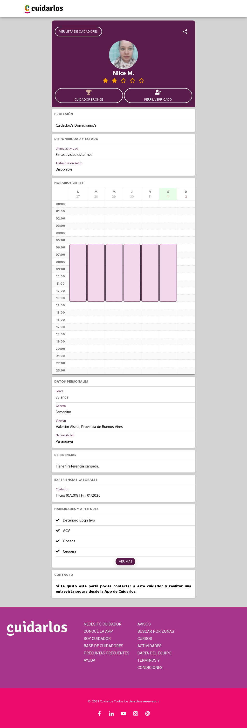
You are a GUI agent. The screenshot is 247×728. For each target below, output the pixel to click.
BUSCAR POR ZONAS (155, 631)
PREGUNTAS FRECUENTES (106, 653)
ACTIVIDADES (149, 646)
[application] (78, 273)
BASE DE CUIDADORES (103, 646)
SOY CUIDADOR (97, 638)
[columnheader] (78, 194)
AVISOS (144, 624)
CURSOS (144, 638)
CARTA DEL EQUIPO (154, 653)
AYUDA (89, 660)
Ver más (125, 561)
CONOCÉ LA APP (98, 631)
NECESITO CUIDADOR (102, 624)
